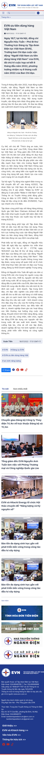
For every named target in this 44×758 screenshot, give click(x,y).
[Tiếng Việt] (22, 5)
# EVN (5, 350)
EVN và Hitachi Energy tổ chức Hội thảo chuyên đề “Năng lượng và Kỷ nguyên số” (20, 506)
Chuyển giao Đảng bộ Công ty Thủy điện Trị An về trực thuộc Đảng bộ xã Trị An (21, 423)
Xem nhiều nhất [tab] (20, 389)
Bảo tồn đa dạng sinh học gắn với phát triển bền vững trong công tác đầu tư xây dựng (21, 547)
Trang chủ (5, 17)
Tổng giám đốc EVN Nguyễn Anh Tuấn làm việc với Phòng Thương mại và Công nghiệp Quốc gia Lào (20, 465)
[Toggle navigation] (3, 13)
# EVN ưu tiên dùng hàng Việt (15, 355)
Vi (38, 13)
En (41, 13)
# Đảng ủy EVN (17, 350)
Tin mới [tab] (5, 389)
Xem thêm (5, 601)
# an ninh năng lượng (11, 361)
